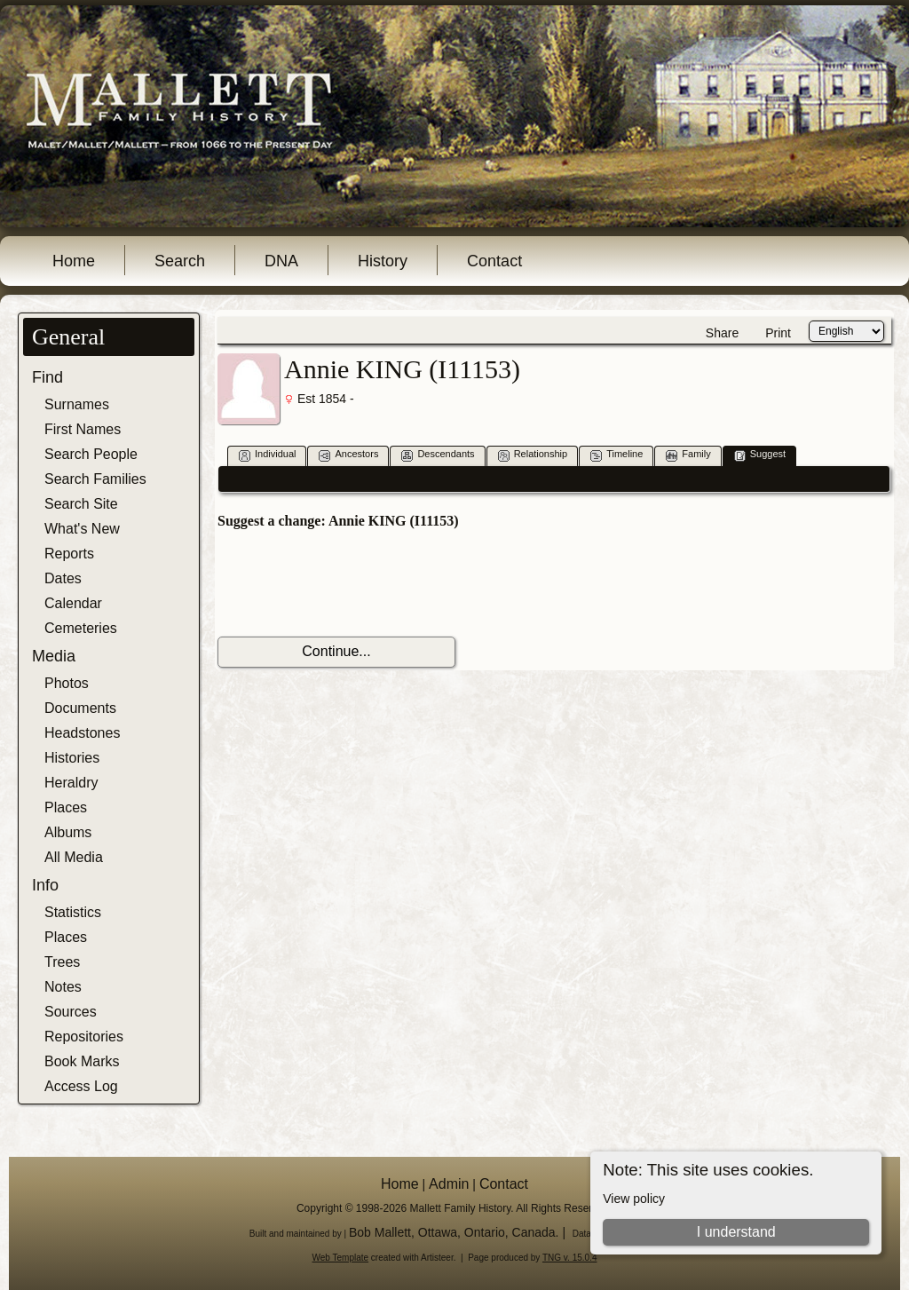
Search (179, 261)
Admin (449, 1183)
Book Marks (81, 1061)
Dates (63, 578)
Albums (67, 832)
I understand (736, 1231)
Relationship (533, 455)
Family (688, 455)
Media (53, 656)
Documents (80, 708)
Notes (63, 986)
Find (47, 377)
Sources (70, 1011)
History (382, 261)
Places (65, 807)
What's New (82, 528)
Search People (91, 454)
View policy (634, 1198)
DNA (281, 261)
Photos (66, 683)
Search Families (95, 479)
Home (73, 261)
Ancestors (348, 455)
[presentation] (352, 583)
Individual (267, 455)
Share (722, 333)
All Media (73, 857)
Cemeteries (80, 628)
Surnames (76, 404)
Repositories (83, 1036)
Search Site (81, 503)
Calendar (73, 603)
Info (45, 885)
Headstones (82, 732)
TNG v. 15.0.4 (569, 1257)
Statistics (72, 912)
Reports (69, 553)
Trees (62, 961)
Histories (71, 757)
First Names (82, 429)
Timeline (616, 455)
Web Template (340, 1257)
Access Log (81, 1086)
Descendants (437, 455)
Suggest (760, 455)
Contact (494, 261)
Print (778, 333)
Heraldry (71, 782)
